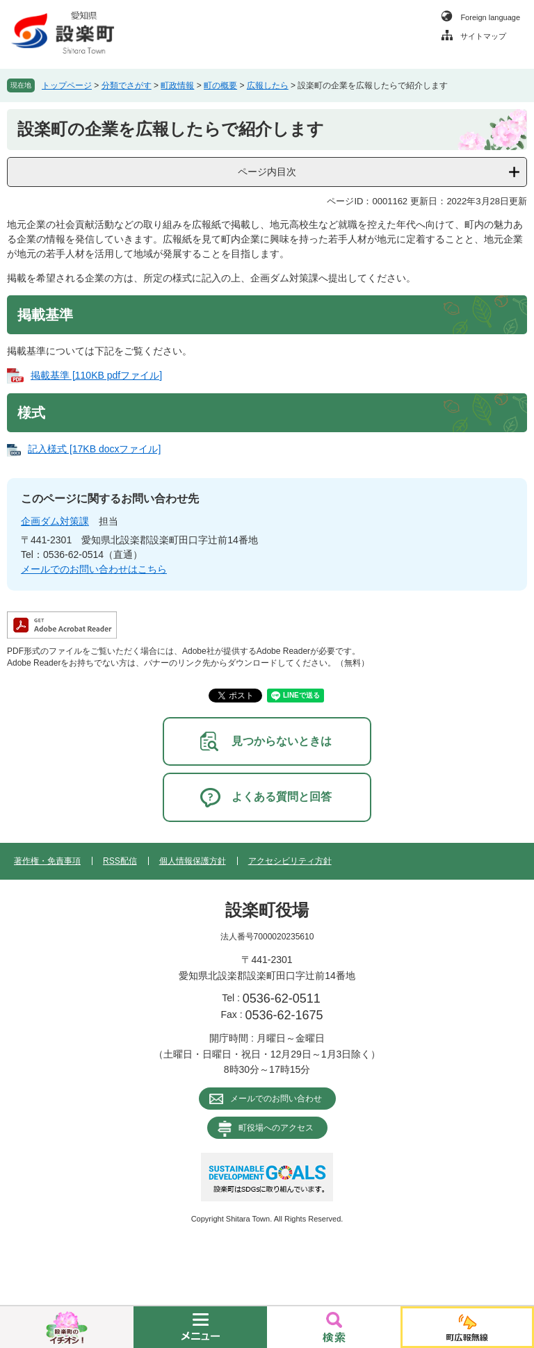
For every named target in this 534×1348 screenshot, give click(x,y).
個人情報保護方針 (192, 861)
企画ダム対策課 (55, 521)
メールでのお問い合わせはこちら (94, 569)
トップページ (67, 85)
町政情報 (177, 85)
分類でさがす (127, 85)
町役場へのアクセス (276, 1128)
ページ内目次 (267, 171)
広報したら (268, 85)
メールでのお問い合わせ (276, 1098)
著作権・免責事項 (47, 861)
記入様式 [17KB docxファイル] (94, 448)
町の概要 (220, 85)
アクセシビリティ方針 (290, 861)
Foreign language (490, 17)
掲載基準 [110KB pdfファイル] (96, 375)
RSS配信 (120, 861)
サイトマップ (483, 36)
